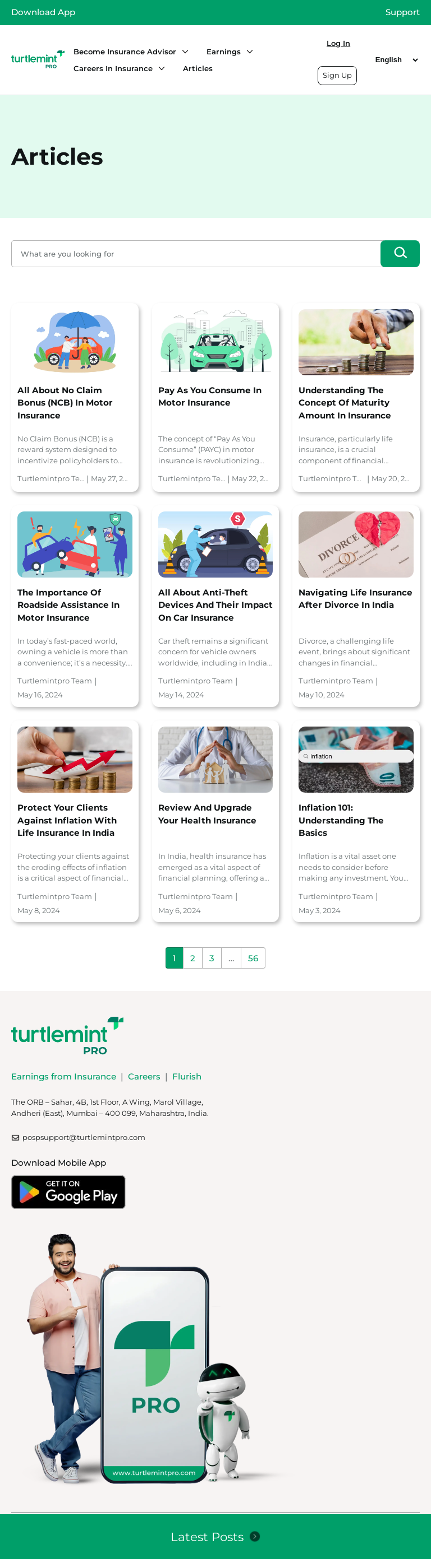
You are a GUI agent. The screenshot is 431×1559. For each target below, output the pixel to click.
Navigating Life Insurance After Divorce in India (355, 599)
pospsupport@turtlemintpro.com (83, 1137)
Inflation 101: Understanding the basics (341, 820)
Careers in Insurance (113, 68)
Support (403, 12)
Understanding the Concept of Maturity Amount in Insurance (345, 403)
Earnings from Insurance (63, 1076)
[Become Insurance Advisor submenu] (182, 51)
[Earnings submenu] (247, 51)
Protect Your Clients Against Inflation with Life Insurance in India (67, 820)
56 (253, 958)
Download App (43, 12)
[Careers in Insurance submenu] (159, 68)
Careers (144, 1076)
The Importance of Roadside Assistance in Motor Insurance (68, 605)
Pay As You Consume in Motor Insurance (210, 396)
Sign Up (337, 75)
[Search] (400, 253)
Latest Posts (207, 1536)
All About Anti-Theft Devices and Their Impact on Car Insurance (215, 605)
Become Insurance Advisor (125, 51)
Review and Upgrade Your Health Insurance (207, 814)
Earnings (224, 51)
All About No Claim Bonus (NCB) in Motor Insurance (65, 403)
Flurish (186, 1076)
